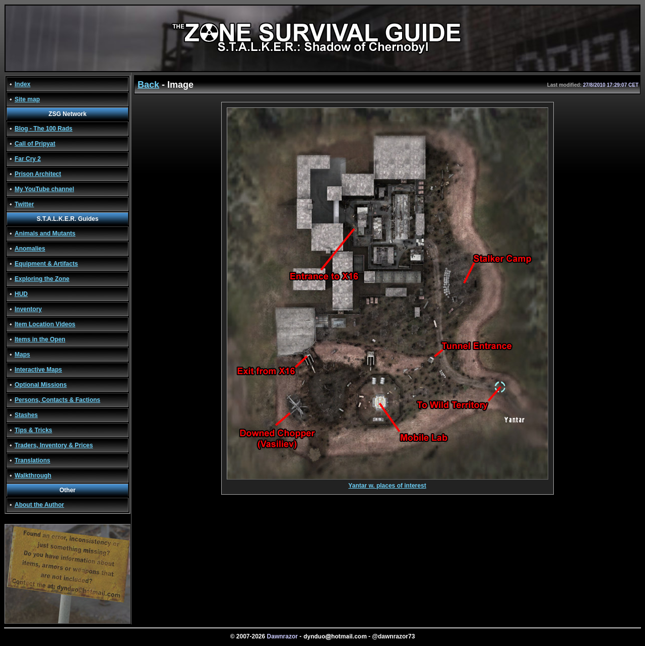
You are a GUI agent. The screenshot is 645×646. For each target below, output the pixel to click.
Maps (22, 354)
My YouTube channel (44, 189)
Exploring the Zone (42, 278)
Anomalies (30, 248)
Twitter (24, 204)
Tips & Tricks (33, 430)
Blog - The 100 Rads (44, 128)
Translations (32, 460)
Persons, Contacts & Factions (57, 399)
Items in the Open (40, 339)
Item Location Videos (45, 324)
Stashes (26, 415)
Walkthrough (33, 475)
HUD (21, 294)
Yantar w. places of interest (387, 483)
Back (148, 85)
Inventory (28, 309)
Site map (27, 99)
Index (22, 84)
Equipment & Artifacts (46, 263)
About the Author (39, 504)
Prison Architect (38, 174)
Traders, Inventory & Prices (54, 445)
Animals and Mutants (45, 233)
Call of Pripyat (35, 143)
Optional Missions (41, 384)
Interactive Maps (38, 369)
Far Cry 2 (28, 158)
